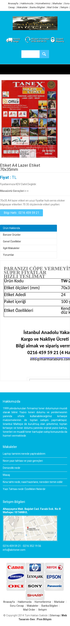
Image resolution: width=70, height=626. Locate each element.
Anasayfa (13, 3)
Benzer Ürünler (12, 234)
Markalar (57, 3)
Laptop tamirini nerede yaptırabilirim (24, 453)
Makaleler (22, 7)
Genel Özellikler (12, 241)
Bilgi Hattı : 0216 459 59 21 (21, 212)
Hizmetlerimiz (43, 3)
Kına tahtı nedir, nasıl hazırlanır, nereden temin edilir (33, 481)
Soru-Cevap (17, 605)
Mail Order (52, 7)
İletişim (64, 7)
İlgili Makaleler (11, 248)
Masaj (6, 474)
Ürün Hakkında (11, 228)
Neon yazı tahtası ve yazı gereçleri (23, 460)
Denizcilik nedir (11, 467)
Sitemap (55, 615)
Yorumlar (8, 254)
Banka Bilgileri (37, 7)
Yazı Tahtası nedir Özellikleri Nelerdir (24, 489)
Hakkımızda (27, 3)
